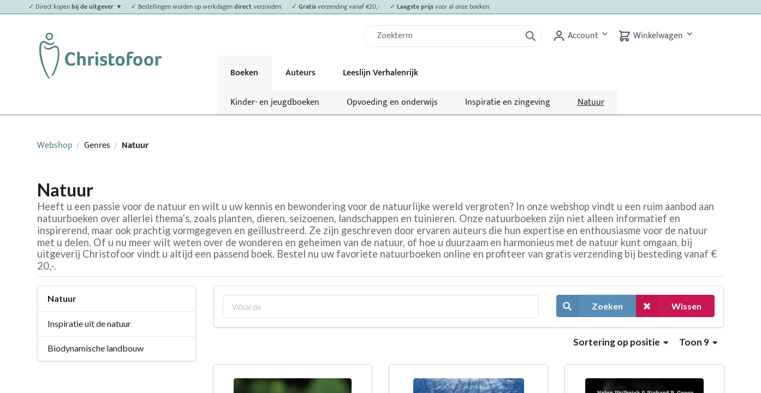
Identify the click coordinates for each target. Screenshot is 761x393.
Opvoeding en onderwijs (392, 102)
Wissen (668, 306)
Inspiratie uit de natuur (89, 323)
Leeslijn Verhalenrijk (380, 73)
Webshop (55, 145)
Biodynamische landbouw (95, 348)
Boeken (244, 73)
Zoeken (589, 306)
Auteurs (301, 73)
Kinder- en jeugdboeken (274, 102)
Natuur (591, 102)
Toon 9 (698, 342)
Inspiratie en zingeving (507, 102)
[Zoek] (446, 36)
